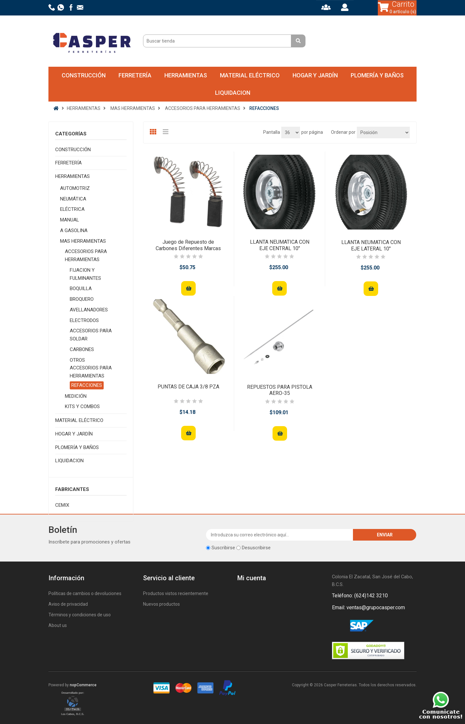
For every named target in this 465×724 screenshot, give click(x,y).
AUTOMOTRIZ (75, 188)
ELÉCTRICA (72, 209)
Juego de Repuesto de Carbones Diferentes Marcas (188, 245)
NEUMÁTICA (73, 199)
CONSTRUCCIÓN (84, 75)
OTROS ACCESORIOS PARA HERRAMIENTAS (91, 368)
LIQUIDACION (232, 92)
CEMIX (62, 505)
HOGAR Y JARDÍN (315, 75)
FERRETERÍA (135, 75)
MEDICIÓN (76, 396)
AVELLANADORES (89, 310)
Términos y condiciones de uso (79, 614)
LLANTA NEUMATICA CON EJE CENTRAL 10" (279, 245)
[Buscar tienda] (218, 40)
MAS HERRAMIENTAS (83, 241)
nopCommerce (83, 685)
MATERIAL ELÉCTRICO (250, 75)
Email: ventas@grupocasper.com (368, 607)
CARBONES (82, 349)
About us (57, 625)
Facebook (338, 626)
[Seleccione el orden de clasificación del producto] (383, 132)
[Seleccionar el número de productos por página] (290, 132)
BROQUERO (82, 299)
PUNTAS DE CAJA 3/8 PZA (188, 387)
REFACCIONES (86, 385)
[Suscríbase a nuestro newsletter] (280, 535)
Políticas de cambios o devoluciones (84, 593)
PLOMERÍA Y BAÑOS (377, 75)
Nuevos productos (161, 604)
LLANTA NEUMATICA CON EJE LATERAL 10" (371, 245)
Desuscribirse (256, 548)
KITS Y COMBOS (82, 406)
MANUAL (69, 220)
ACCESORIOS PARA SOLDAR (91, 335)
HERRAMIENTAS (185, 75)
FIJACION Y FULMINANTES (85, 274)
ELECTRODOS (84, 320)
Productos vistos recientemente (175, 593)
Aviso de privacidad (68, 604)
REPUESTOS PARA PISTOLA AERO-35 (279, 390)
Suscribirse (223, 548)
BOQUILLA (81, 288)
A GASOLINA (74, 230)
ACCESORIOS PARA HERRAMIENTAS (86, 255)
